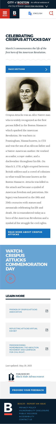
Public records (28, 413)
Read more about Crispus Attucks (25, 233)
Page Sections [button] (27, 69)
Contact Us (25, 419)
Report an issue (32, 404)
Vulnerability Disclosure (34, 411)
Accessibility (26, 416)
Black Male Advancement (30, 376)
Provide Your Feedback (28, 390)
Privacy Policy (27, 408)
